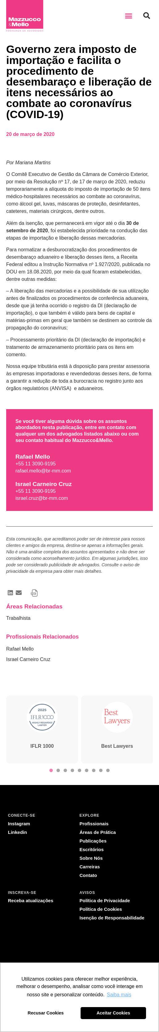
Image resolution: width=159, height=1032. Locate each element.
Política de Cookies (101, 909)
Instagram (19, 823)
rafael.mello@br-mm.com (43, 470)
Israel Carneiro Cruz (28, 659)
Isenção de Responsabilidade (112, 917)
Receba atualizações (30, 900)
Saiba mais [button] (119, 994)
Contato (88, 875)
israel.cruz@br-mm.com (41, 498)
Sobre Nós (91, 858)
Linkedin (17, 832)
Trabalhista (18, 618)
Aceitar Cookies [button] (113, 1012)
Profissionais (94, 823)
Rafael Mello (20, 648)
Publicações (93, 840)
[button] (129, 16)
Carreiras (90, 866)
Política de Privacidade (105, 900)
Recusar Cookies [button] (46, 1012)
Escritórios (92, 849)
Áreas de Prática (98, 832)
